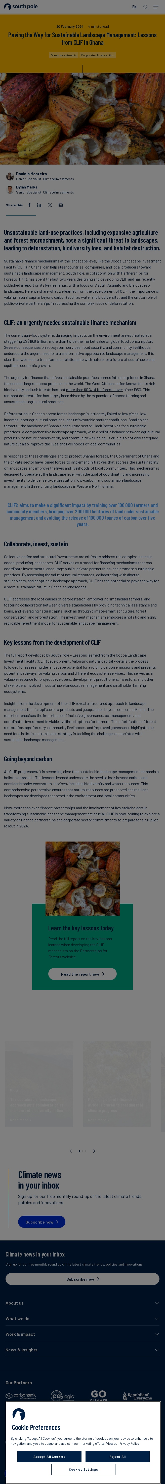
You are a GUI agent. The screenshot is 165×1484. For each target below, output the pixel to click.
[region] (83, 1442)
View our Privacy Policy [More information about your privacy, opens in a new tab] (122, 1443)
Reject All (117, 1457)
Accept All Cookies (49, 1457)
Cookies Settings (83, 1469)
